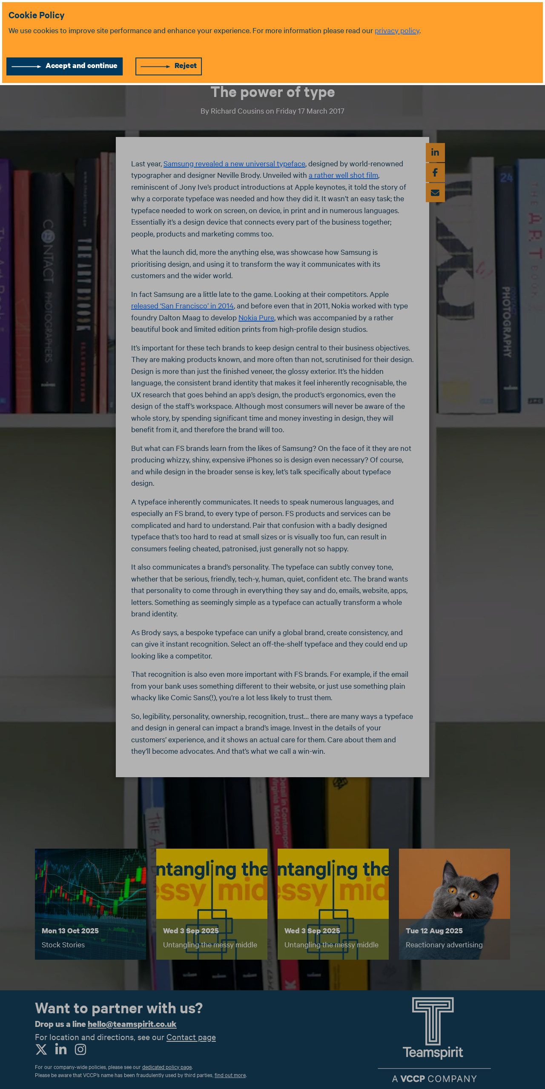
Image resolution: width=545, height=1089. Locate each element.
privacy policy (397, 30)
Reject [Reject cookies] (186, 65)
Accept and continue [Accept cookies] (82, 65)
